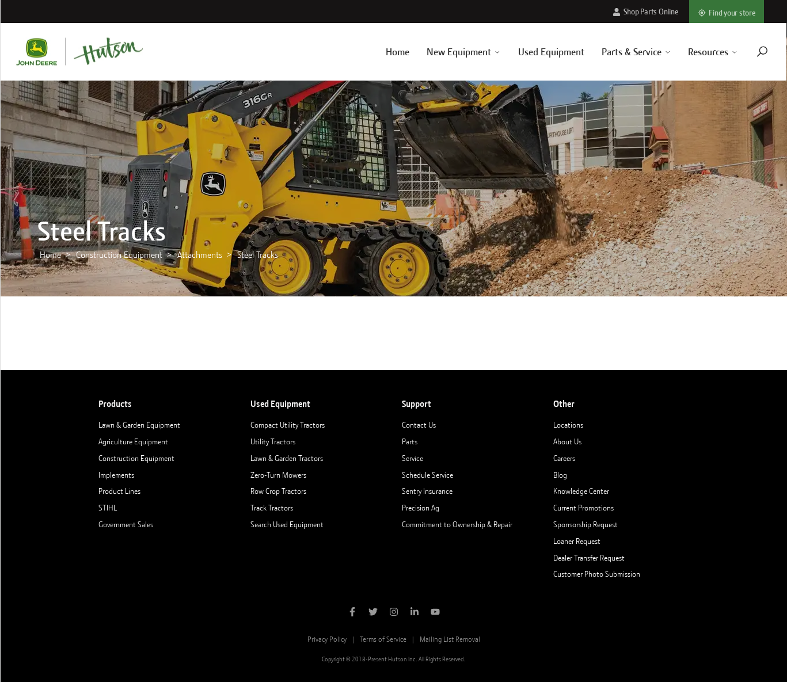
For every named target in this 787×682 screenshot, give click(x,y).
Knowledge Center (581, 491)
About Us (567, 441)
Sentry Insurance (427, 491)
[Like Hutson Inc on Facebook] (352, 613)
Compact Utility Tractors (287, 424)
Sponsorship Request (585, 524)
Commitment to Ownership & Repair (457, 524)
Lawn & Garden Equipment (139, 424)
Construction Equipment (119, 255)
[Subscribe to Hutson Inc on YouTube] (435, 613)
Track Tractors (271, 507)
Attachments (199, 255)
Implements (116, 474)
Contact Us (419, 424)
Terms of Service (383, 639)
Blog (560, 474)
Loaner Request (576, 541)
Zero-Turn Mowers (278, 474)
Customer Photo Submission (596, 573)
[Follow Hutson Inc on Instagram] (393, 613)
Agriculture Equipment (133, 441)
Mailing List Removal (450, 639)
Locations (568, 424)
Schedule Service (427, 474)
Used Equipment (537, 52)
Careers (564, 458)
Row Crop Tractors (278, 491)
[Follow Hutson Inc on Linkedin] (414, 613)
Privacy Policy (327, 639)
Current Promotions (583, 507)
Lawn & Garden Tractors (286, 458)
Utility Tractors (272, 441)
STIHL (107, 507)
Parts (409, 441)
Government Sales (125, 524)
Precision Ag (420, 507)
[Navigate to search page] (748, 51)
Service (412, 458)
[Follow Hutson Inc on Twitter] (373, 613)
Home (383, 52)
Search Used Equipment (287, 524)
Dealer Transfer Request (589, 557)
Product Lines (119, 491)
